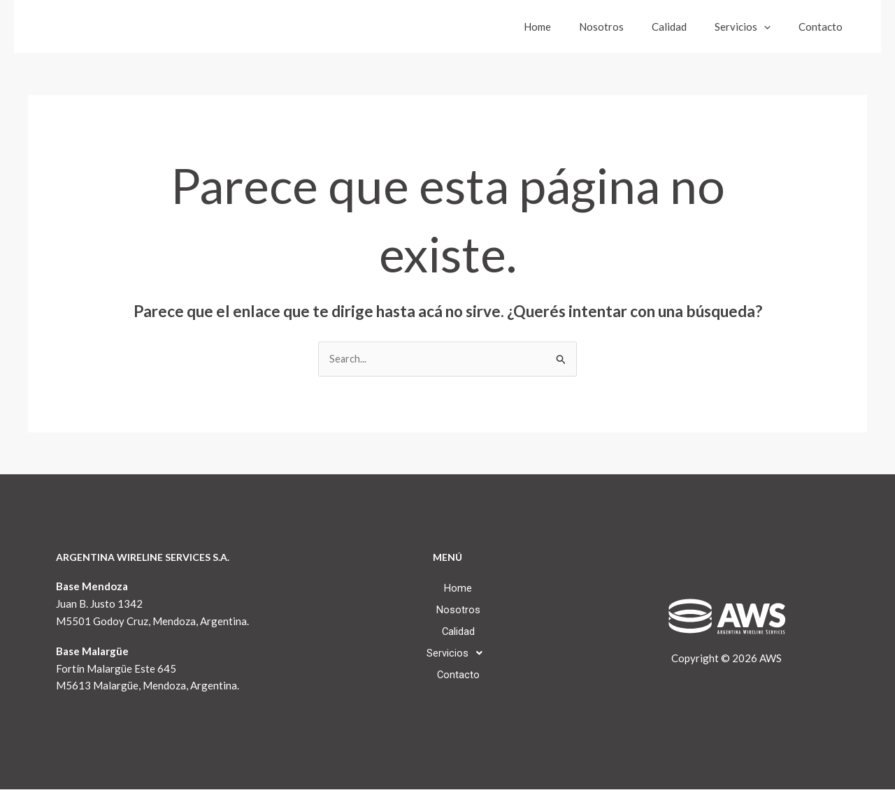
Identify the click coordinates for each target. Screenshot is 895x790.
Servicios (753, 26)
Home (568, 26)
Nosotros (625, 26)
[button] (774, 26)
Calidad (686, 26)
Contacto (824, 26)
